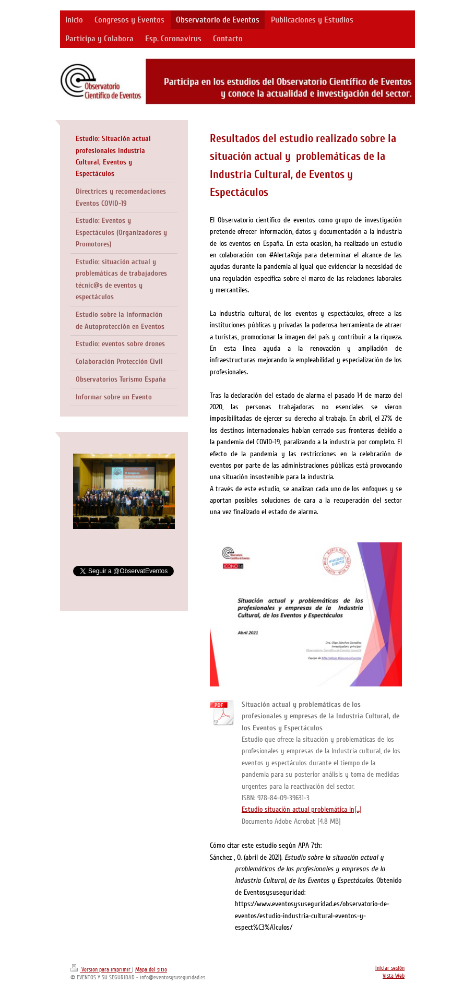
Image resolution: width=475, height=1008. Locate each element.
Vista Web (394, 976)
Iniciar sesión (390, 968)
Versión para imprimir (101, 969)
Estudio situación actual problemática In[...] (302, 809)
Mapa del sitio (151, 969)
